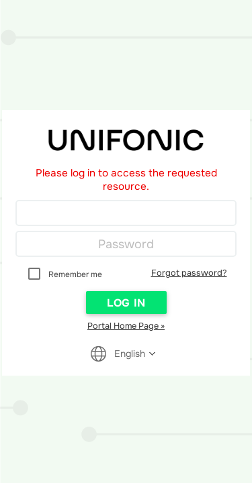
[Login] (126, 213)
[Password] (126, 244)
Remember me (75, 274)
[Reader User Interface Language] (130, 353)
